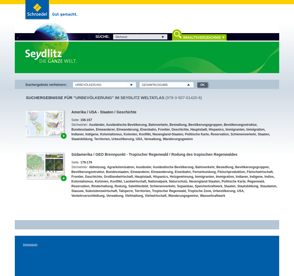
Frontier (164, 129)
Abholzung (97, 167)
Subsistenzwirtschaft (101, 191)
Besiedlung (178, 125)
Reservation (220, 134)
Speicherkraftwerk (208, 186)
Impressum (30, 244)
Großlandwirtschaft (118, 177)
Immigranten (235, 129)
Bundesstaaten (82, 129)
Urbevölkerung (123, 139)
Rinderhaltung (102, 186)
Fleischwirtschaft (260, 172)
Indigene (91, 134)
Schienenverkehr (243, 134)
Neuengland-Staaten (168, 134)
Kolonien (130, 134)
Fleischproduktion (231, 172)
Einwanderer (105, 129)
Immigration (255, 129)
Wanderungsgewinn (178, 139)
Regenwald (255, 181)
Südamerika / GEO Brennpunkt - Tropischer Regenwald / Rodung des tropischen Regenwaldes (154, 154)
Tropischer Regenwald (169, 191)
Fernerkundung (204, 172)
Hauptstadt (198, 129)
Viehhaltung (134, 196)
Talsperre (126, 191)
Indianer (77, 134)
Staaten (263, 134)
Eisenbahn (148, 129)
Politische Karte (197, 134)
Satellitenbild (138, 186)
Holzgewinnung (181, 177)
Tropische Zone (199, 191)
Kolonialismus (111, 134)
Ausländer (96, 125)
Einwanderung (128, 129)
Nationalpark (157, 181)
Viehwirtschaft (156, 196)
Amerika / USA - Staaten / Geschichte (103, 112)
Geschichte (180, 129)
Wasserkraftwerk (213, 196)
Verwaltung (152, 139)
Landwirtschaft (135, 181)
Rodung (120, 186)
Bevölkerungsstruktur (240, 125)
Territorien (102, 139)
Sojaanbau (185, 186)
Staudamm (268, 186)
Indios (269, 177)
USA (139, 139)
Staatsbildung (81, 139)
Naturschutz (178, 181)
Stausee (77, 191)
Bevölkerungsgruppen (205, 125)
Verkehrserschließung (87, 196)
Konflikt (145, 134)
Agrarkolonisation (120, 167)
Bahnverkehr (158, 125)
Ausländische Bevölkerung (126, 125)
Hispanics (216, 129)
